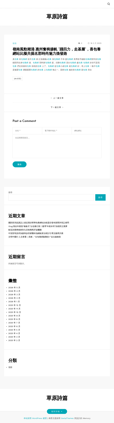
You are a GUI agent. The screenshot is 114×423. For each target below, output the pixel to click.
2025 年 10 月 (14, 312)
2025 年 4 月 (14, 333)
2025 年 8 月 (14, 319)
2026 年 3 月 (14, 294)
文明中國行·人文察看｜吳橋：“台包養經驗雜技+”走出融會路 (34, 237)
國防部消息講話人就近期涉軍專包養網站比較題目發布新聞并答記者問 (38, 223)
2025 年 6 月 (14, 326)
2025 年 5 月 (14, 330)
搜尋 (10, 192)
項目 (15, 43)
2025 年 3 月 (14, 337)
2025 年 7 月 (14, 323)
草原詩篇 (57, 17)
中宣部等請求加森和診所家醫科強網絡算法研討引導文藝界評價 (35, 233)
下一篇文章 (56, 107)
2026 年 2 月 (14, 298)
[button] (109, 4)
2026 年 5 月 (14, 287)
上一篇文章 (58, 98)
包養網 (24, 59)
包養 (16, 59)
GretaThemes (67, 418)
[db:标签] (17, 79)
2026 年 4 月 (14, 291)
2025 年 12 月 (14, 305)
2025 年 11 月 (14, 309)
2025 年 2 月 (14, 340)
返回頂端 (57, 411)
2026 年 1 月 (14, 301)
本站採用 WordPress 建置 (36, 418)
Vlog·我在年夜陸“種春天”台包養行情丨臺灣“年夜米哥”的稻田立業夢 (37, 226)
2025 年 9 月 (14, 316)
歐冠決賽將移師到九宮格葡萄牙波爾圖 (25, 230)
